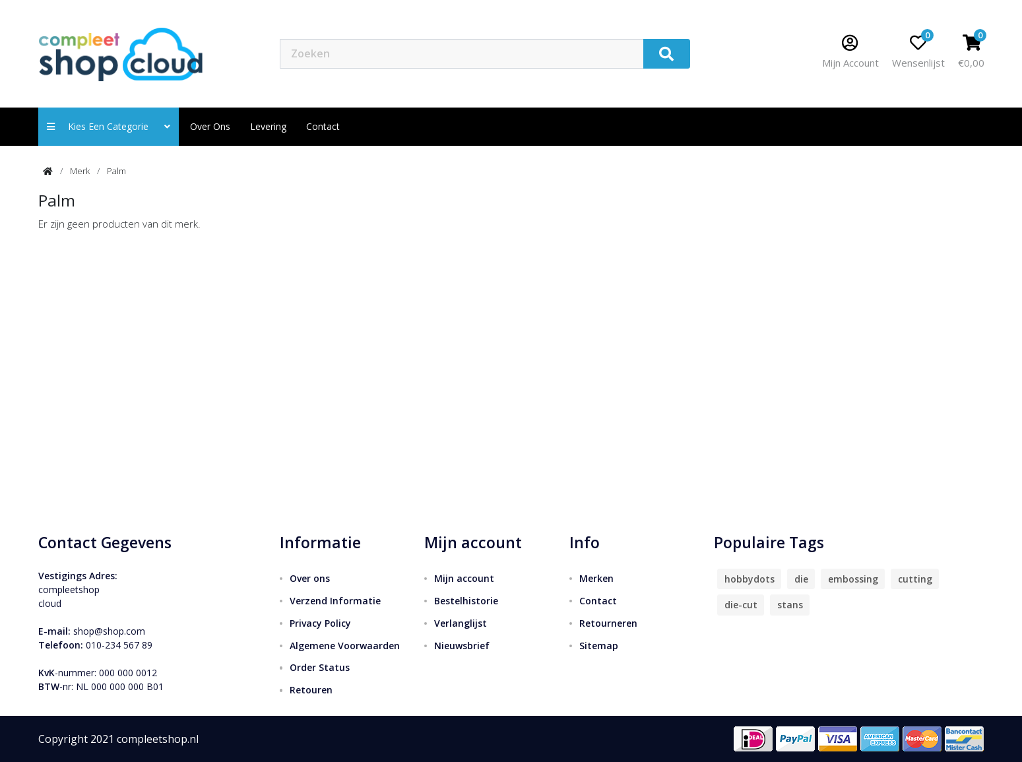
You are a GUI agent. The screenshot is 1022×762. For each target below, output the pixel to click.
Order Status (320, 667)
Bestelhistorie (466, 600)
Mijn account (464, 578)
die (801, 579)
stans (790, 604)
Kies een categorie (108, 126)
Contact (598, 600)
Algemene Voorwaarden (345, 645)
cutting (915, 579)
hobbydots (749, 579)
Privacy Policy (320, 623)
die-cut (740, 604)
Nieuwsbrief (462, 645)
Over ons (210, 126)
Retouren (311, 689)
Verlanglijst (460, 623)
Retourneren (608, 623)
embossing (853, 579)
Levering (268, 126)
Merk (80, 171)
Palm (116, 171)
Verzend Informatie (335, 600)
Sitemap (598, 645)
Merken (596, 578)
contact (323, 126)
